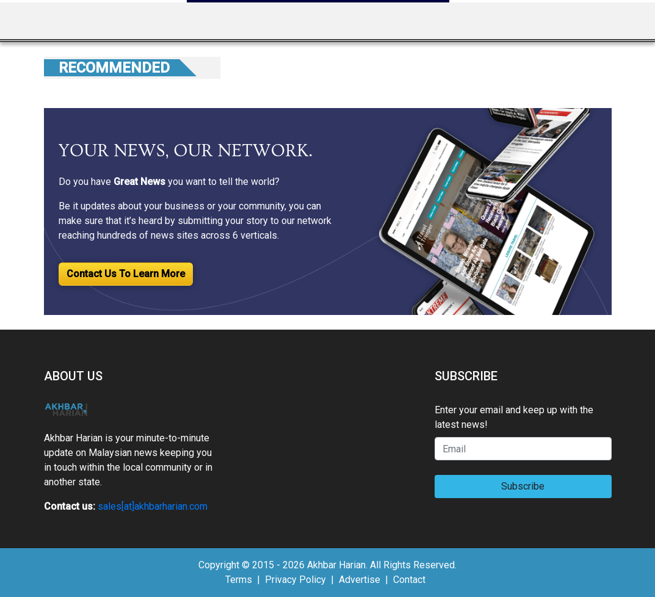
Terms (238, 579)
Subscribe (523, 486)
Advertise (359, 579)
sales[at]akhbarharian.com (153, 506)
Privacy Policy (295, 579)
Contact (409, 579)
